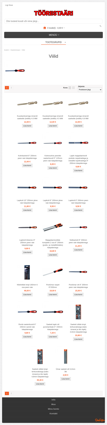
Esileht (6, 50)
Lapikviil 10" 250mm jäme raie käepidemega (27, 201)
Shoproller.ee (100, 420)
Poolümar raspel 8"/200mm (52, 286)
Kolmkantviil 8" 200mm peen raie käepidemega (27, 157)
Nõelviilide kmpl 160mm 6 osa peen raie (27, 286)
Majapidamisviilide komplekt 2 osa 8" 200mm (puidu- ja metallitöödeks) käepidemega (52, 244)
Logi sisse (9, 5)
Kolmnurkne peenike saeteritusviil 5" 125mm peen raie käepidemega (52, 158)
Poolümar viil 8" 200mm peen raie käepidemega (78, 286)
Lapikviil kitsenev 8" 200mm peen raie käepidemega (27, 242)
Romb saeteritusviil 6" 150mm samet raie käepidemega (27, 326)
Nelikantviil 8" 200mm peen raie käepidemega (78, 241)
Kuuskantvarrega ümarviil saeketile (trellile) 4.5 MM (53, 117)
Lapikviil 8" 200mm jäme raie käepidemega (53, 201)
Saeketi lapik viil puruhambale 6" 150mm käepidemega (52, 326)
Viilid (23, 50)
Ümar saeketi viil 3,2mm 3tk (65, 370)
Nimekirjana (70, 87)
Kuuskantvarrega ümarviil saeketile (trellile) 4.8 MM (78, 117)
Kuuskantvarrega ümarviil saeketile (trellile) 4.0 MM (27, 117)
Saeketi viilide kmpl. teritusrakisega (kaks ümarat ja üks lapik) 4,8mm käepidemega (40, 373)
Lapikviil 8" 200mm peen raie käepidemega (78, 201)
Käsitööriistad (15, 50)
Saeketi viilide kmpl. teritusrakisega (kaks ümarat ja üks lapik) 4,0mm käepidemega (78, 328)
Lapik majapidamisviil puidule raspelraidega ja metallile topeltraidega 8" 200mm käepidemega (78, 159)
